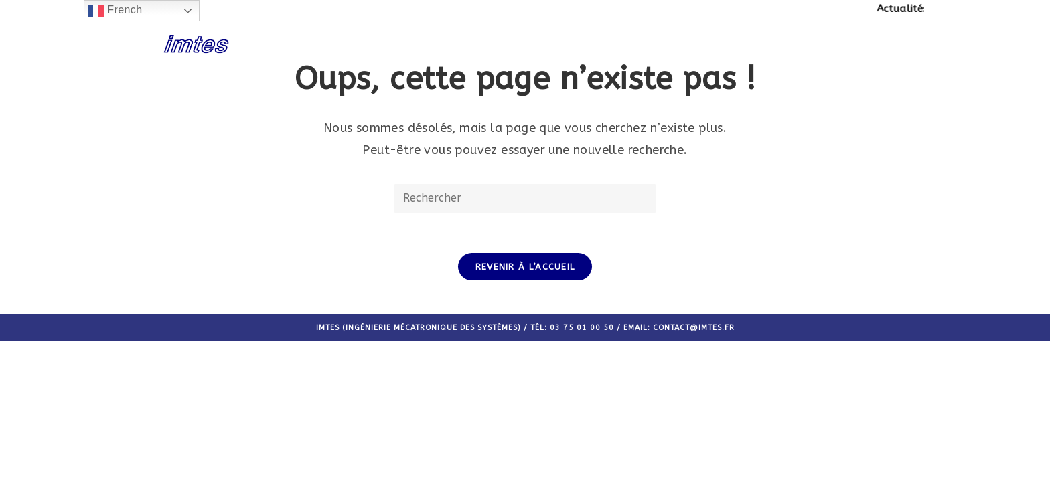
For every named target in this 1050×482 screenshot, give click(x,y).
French (115, 11)
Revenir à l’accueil (525, 267)
